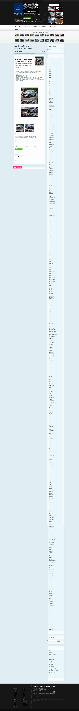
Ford (50, 417)
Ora (50, 410)
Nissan (50, 347)
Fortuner (50, 538)
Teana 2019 (51, 402)
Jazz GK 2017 (51, 205)
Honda (50, 128)
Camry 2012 (51, 517)
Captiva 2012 (51, 102)
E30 (49, 81)
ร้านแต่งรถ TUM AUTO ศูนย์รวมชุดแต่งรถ (25, 26)
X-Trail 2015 (51, 407)
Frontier (50, 369)
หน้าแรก (16, 26)
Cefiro (50, 360)
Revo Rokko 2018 (52, 560)
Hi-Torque (50, 488)
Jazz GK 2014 (51, 203)
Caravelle (50, 444)
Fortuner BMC (51, 544)
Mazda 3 (50, 269)
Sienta (50, 567)
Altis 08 (50, 496)
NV (49, 383)
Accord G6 (51, 133)
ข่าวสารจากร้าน (52, 627)
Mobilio (50, 208)
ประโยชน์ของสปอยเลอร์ (53, 672)
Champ (50, 307)
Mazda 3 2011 (51, 271)
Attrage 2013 (51, 298)
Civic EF (50, 168)
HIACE (50, 549)
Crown (50, 536)
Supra (50, 577)
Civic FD (50, 181)
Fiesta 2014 (51, 426)
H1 (49, 218)
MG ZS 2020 (51, 293)
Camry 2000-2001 (52, 515)
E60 (49, 89)
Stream (50, 212)
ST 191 (50, 575)
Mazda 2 (50, 267)
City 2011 (50, 151)
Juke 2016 (51, 373)
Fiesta (50, 425)
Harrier (50, 547)
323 (49, 251)
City (50, 146)
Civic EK (50, 172)
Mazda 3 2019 (51, 277)
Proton (50, 438)
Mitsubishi (51, 296)
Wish (50, 598)
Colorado (50, 105)
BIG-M (50, 358)
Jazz (50, 196)
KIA (14, 695)
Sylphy (50, 395)
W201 (50, 71)
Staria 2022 (51, 224)
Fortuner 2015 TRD (52, 539)
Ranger (50, 433)
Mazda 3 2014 (51, 273)
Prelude (50, 210)
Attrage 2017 (51, 300)
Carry (50, 462)
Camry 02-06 (51, 509)
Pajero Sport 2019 (52, 331)
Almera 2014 (51, 353)
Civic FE (50, 183)
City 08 (50, 149)
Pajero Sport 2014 (52, 329)
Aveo (50, 99)
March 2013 (51, 376)
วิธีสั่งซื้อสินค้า (44, 26)
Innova (50, 551)
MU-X (50, 239)
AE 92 (50, 486)
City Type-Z (51, 162)
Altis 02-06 (51, 494)
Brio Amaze (51, 144)
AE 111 (50, 484)
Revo (50, 559)
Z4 (49, 95)
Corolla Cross (51, 534)
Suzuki (50, 459)
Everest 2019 (51, 421)
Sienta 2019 (51, 569)
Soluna (50, 571)
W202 (50, 73)
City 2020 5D (51, 158)
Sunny (50, 393)
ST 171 (50, 573)
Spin (50, 117)
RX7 (50, 283)
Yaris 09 (50, 603)
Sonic (50, 115)
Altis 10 (50, 498)
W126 (50, 67)
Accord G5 (51, 131)
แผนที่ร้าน (16, 29)
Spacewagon (51, 336)
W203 (50, 75)
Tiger (50, 579)
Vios (50, 588)
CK (49, 309)
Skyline (50, 391)
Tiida (50, 405)
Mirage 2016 (51, 321)
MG (49, 288)
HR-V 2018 (51, 193)
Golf (50, 446)
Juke (50, 371)
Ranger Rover (52, 455)
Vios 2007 (50, 591)
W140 (50, 69)
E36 (49, 85)
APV (50, 460)
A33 (49, 364)
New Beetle (51, 448)
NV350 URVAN (51, 385)
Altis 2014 (50, 500)
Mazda (24, 695)
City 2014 (50, 153)
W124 (50, 65)
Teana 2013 (51, 400)
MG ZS (50, 291)
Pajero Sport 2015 (52, 334)
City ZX (50, 164)
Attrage (50, 297)
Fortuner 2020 (51, 542)
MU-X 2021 (51, 243)
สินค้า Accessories (37, 26)
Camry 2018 (51, 519)
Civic (50, 167)
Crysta (50, 552)
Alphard (50, 491)
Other (50, 412)
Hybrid (50, 521)
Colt (50, 311)
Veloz (50, 581)
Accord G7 (51, 135)
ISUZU (50, 227)
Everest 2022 (51, 423)
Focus (50, 429)
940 (49, 621)
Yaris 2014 (51, 607)
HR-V (50, 192)
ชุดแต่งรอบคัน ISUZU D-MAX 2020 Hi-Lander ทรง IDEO (24, 48)
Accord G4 (51, 129)
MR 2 (50, 555)
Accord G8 (51, 137)
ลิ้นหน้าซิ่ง (51, 629)
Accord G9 (51, 139)
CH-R (50, 524)
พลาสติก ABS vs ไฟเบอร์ (53, 670)
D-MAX (50, 228)
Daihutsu (50, 413)
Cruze (50, 109)
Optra (50, 113)
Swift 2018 (51, 473)
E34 (49, 83)
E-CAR (50, 313)
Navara (50, 379)
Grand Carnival (52, 247)
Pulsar (50, 387)
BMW (50, 80)
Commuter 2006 (51, 527)
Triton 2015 (51, 342)
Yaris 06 (50, 601)
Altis (50, 493)
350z (50, 350)
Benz (23, 688)
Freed (50, 190)
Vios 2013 (50, 593)
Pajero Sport (51, 328)
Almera (50, 352)
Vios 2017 (50, 595)
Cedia (50, 305)
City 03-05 (50, 147)
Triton (50, 340)
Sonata (50, 222)
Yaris (50, 600)
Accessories (51, 58)
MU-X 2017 (51, 241)
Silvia (50, 389)
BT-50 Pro (51, 253)
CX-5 (50, 261)
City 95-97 (50, 160)
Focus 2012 (51, 430)
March (50, 375)
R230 (50, 61)
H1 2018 (50, 220)
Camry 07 (50, 511)
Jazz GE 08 (51, 199)
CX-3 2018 (51, 257)
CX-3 (50, 255)
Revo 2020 (51, 565)
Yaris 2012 (51, 605)
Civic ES (50, 174)
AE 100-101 (51, 482)
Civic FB (50, 176)
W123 (50, 63)
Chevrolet (51, 98)
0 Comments (17, 167)
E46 (49, 87)
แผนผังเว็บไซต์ (51, 666)
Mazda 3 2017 (51, 275)
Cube (50, 367)
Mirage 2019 (51, 323)
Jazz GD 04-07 (51, 197)
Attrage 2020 (51, 302)
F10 (49, 93)
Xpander (50, 344)
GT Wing (51, 126)
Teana (50, 399)
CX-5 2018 (51, 263)
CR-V (50, 188)
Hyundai (50, 215)
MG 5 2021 (51, 289)
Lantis (50, 265)
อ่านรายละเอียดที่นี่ (40, 21)
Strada (50, 338)
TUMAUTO (43, 51)
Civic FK (50, 185)
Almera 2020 (51, 355)
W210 (50, 77)
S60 (49, 623)
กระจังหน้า (51, 451)
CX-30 (50, 259)
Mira (50, 414)
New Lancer (51, 326)
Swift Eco (51, 475)
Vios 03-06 (51, 589)
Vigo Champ (51, 585)
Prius (50, 557)
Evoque (50, 456)
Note (50, 381)
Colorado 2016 (51, 106)
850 (49, 619)
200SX (50, 348)
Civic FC (50, 178)
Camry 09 (50, 513)
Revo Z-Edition (51, 562)
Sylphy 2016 (51, 397)
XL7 (50, 477)
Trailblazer (51, 119)
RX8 (50, 285)
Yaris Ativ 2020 (51, 614)
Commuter (51, 526)
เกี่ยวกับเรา (50, 26)
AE (49, 481)
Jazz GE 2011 (51, 201)
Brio (50, 142)
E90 (49, 91)
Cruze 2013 (51, 110)
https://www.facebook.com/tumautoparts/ (21, 152)
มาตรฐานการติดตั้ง (52, 669)
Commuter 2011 (51, 529)
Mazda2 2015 (51, 279)
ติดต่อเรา (55, 26)
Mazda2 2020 (51, 281)
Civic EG (50, 170)
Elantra (50, 216)
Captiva (50, 101)
